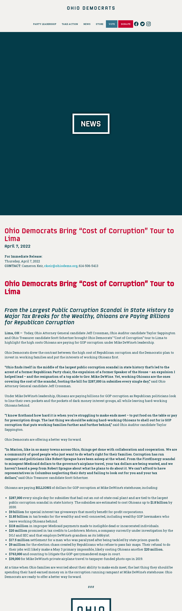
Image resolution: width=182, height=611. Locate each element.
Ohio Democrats (91, 8)
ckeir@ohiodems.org (60, 266)
